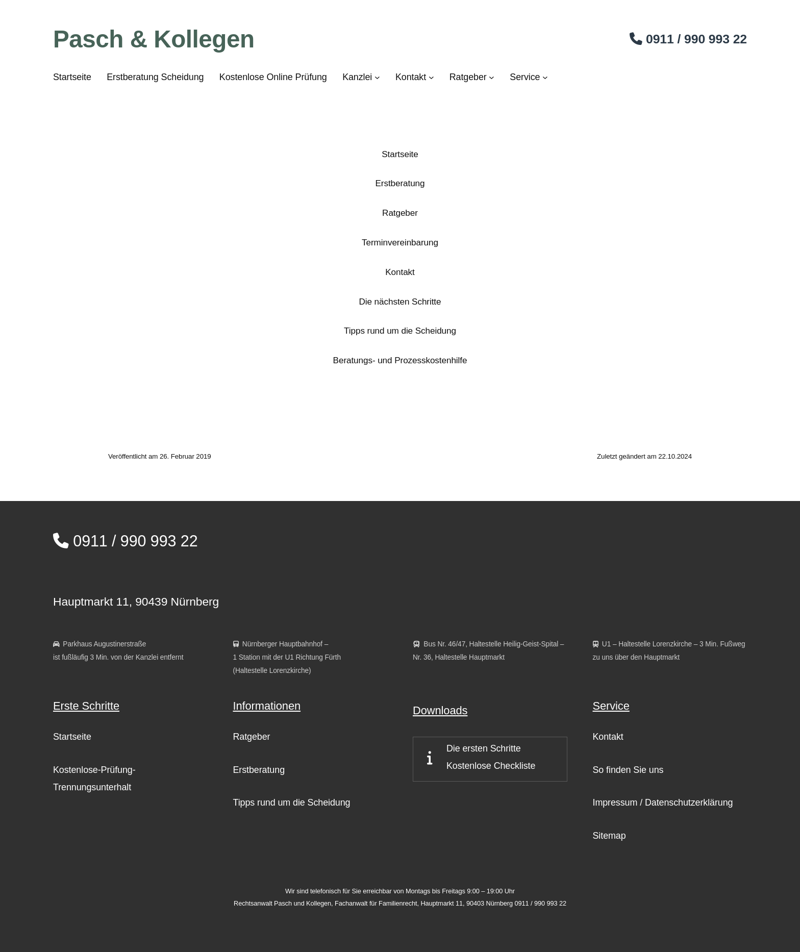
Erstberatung (399, 183)
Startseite (400, 154)
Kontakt (399, 272)
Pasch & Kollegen (154, 39)
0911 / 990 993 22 (125, 540)
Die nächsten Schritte (400, 301)
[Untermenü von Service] (545, 77)
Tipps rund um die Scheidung (400, 330)
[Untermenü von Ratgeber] (491, 77)
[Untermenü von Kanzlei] (377, 77)
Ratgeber (400, 213)
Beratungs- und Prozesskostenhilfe (400, 360)
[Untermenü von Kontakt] (431, 77)
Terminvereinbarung (400, 242)
